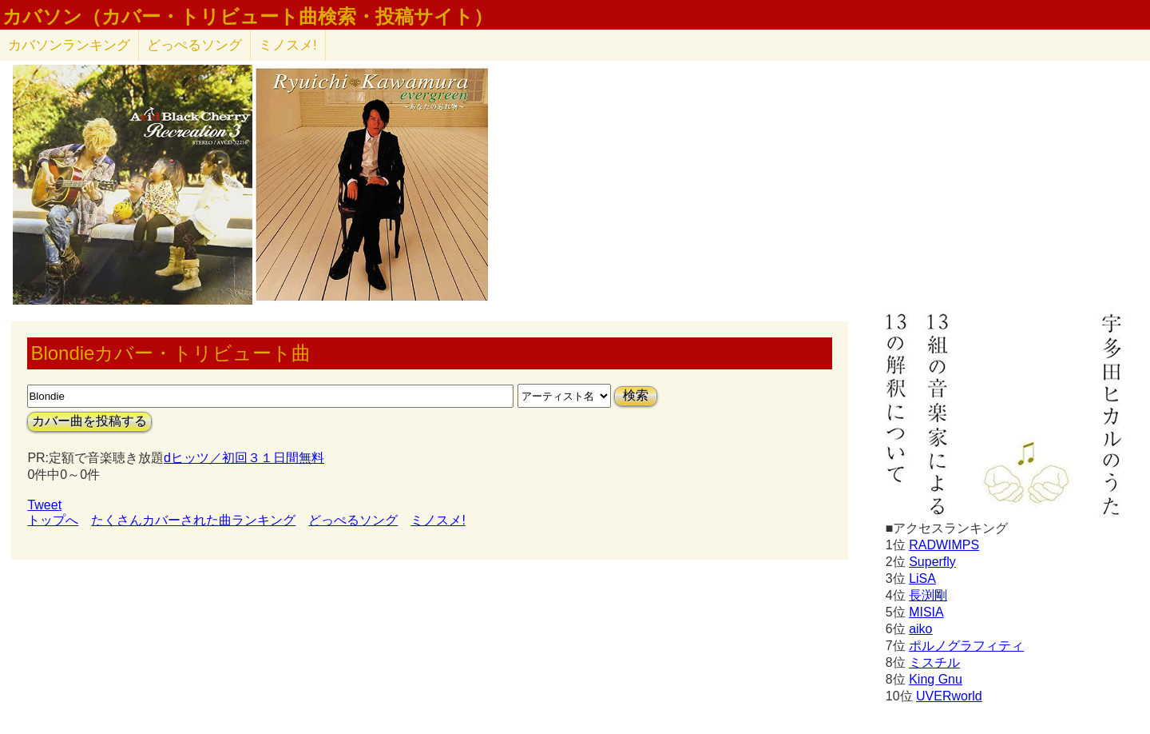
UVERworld (949, 696)
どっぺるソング (194, 45)
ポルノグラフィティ (966, 645)
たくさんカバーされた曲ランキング (193, 520)
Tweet (44, 505)
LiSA (922, 578)
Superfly (932, 561)
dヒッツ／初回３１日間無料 (244, 458)
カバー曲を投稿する (89, 421)
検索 (635, 395)
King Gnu (935, 679)
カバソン (69, 45)
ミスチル (934, 662)
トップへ (52, 520)
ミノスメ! (288, 45)
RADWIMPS (944, 545)
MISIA (926, 612)
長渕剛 (928, 595)
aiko (920, 629)
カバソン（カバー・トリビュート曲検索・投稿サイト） (247, 16)
